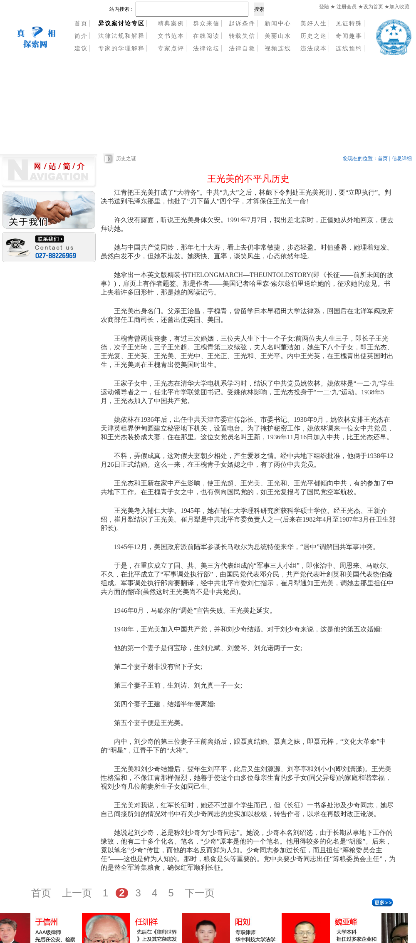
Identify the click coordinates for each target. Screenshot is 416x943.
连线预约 (349, 48)
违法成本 (313, 48)
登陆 (324, 7)
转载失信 (242, 35)
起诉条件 (242, 23)
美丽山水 (278, 35)
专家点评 (171, 48)
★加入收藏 (396, 7)
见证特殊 (349, 23)
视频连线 (278, 48)
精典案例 (171, 23)
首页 (81, 23)
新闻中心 (278, 23)
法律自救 (242, 48)
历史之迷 (313, 35)
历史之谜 (126, 158)
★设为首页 (371, 7)
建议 (81, 48)
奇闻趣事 (349, 35)
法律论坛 (206, 48)
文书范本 (171, 35)
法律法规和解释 (121, 35)
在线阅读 (206, 35)
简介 (81, 35)
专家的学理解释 (121, 48)
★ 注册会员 (343, 7)
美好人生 (313, 23)
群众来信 (206, 23)
